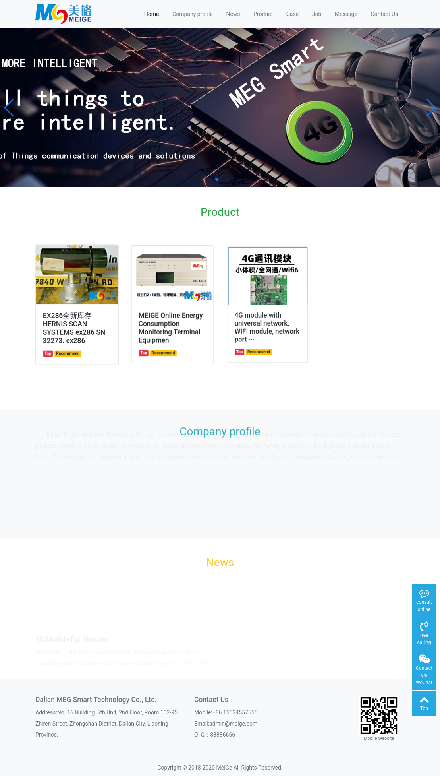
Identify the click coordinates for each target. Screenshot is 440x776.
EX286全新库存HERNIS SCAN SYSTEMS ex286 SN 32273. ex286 (74, 326)
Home (151, 14)
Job (317, 14)
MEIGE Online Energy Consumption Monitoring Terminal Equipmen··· (171, 325)
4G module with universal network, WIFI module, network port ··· (267, 323)
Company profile (192, 14)
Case (292, 14)
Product (263, 14)
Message (346, 14)
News (233, 14)
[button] (9, 107)
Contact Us (384, 14)
